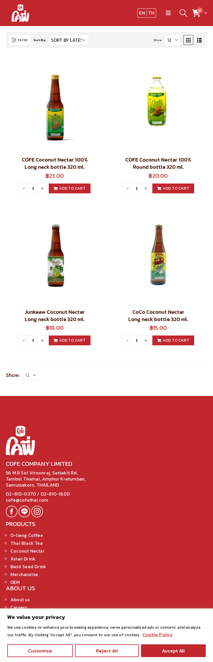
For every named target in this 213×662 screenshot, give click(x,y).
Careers (18, 607)
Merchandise (24, 574)
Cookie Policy (157, 634)
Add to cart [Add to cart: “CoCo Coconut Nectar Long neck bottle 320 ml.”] (176, 340)
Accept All (173, 650)
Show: (158, 40)
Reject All (107, 650)
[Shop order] (68, 40)
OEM (15, 582)
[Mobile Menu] (168, 13)
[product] (55, 102)
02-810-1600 (55, 493)
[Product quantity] (33, 188)
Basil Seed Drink (28, 566)
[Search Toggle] (183, 13)
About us (20, 599)
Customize (40, 650)
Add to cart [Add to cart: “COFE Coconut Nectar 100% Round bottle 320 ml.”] (176, 188)
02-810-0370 (21, 493)
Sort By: (39, 40)
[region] (106, 635)
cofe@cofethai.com (27, 499)
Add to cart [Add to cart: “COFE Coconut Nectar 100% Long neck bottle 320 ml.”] (72, 188)
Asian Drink (22, 558)
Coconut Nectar (27, 550)
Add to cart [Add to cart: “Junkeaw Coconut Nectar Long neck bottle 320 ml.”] (72, 340)
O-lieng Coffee (26, 535)
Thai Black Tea (26, 543)
